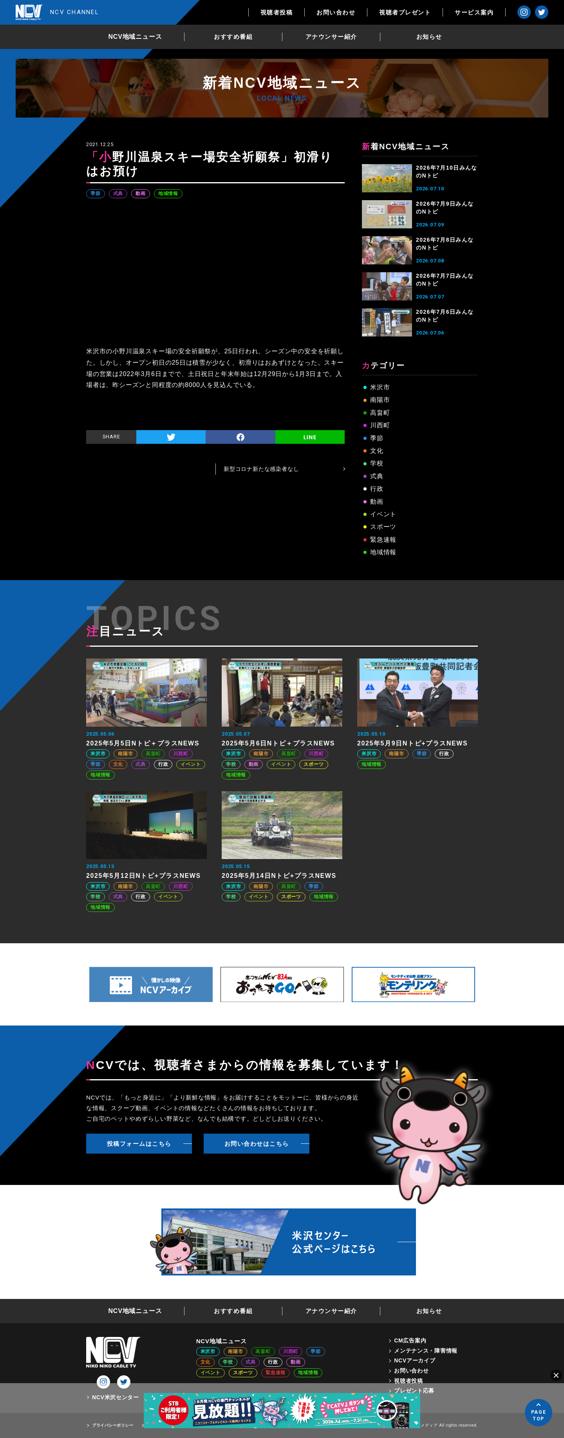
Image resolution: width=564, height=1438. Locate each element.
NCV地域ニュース (135, 36)
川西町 (380, 425)
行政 (376, 488)
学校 (376, 463)
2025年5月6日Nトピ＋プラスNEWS (278, 743)
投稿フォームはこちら (139, 1143)
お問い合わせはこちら (256, 1143)
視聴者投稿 (276, 12)
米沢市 (380, 387)
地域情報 (168, 193)
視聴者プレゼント (405, 12)
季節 (95, 193)
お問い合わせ (335, 12)
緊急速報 (383, 539)
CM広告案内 (410, 1340)
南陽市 (380, 399)
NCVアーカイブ (414, 1360)
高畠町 (380, 412)
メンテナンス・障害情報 (425, 1351)
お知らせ (429, 36)
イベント (383, 514)
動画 (141, 193)
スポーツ (383, 526)
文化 (376, 450)
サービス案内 (474, 12)
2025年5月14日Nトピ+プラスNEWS (279, 875)
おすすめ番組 (233, 36)
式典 (118, 193)
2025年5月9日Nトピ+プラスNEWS (412, 743)
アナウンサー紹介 (331, 36)
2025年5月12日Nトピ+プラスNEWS (143, 875)
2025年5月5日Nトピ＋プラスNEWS (142, 743)
